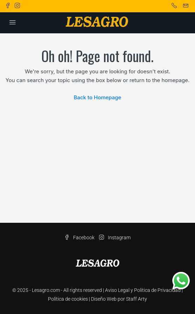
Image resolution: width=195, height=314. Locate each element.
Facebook (79, 237)
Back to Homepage (97, 97)
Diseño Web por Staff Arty (119, 299)
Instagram (115, 237)
